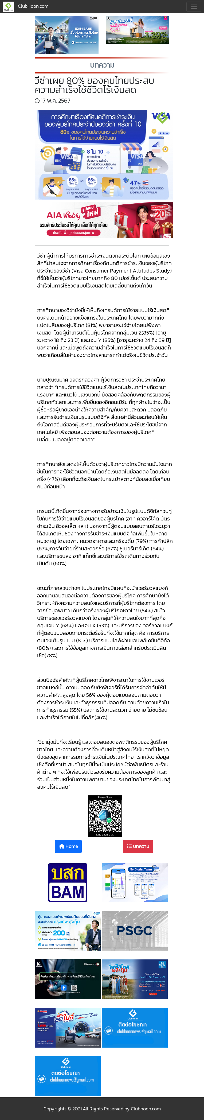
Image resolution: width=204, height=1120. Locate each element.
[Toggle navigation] (193, 7)
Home (68, 846)
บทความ (138, 846)
